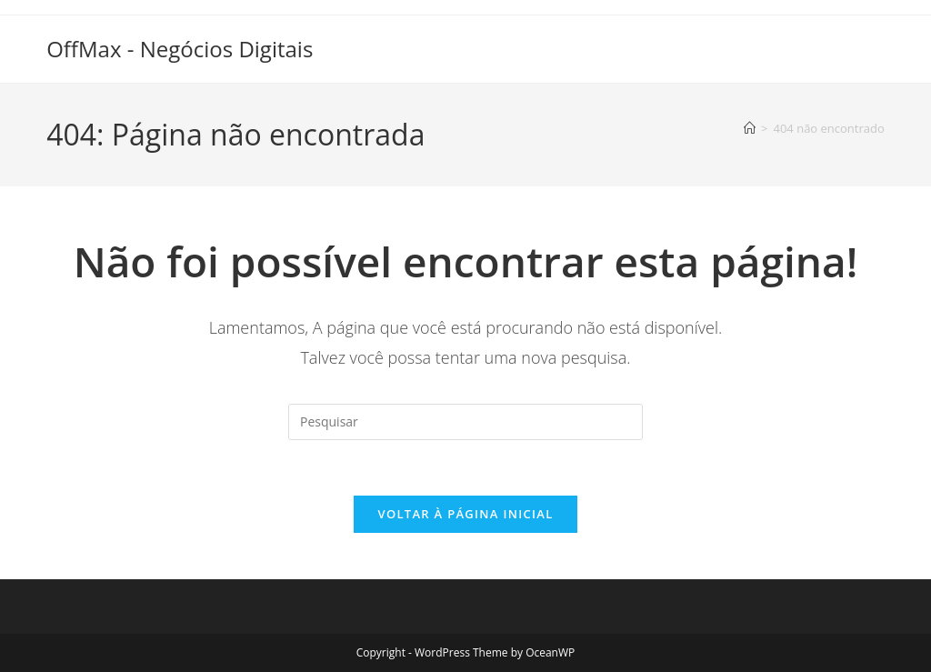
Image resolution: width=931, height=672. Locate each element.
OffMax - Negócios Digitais (179, 49)
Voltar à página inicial (465, 514)
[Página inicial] (750, 128)
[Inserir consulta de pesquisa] (465, 422)
